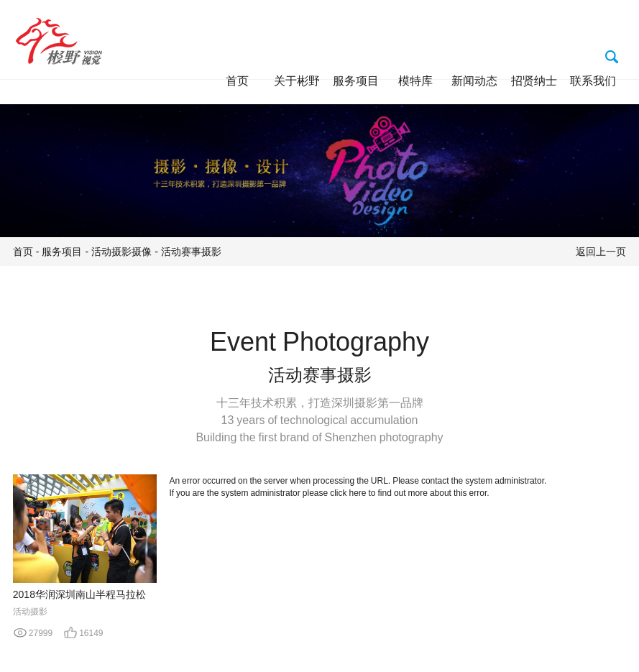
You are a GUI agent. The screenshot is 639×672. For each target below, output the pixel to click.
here (358, 493)
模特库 (415, 80)
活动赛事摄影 (191, 251)
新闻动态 (474, 80)
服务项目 (356, 80)
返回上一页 (601, 251)
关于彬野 (297, 80)
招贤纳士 (534, 80)
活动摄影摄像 (121, 251)
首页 (237, 80)
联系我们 (593, 80)
